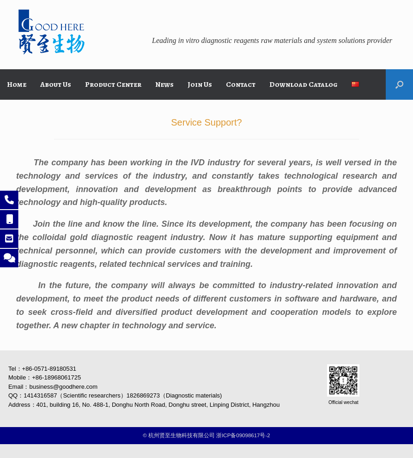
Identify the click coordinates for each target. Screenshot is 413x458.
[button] (399, 84)
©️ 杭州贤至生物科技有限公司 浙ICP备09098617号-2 (206, 435)
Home (16, 84)
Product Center (113, 84)
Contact (240, 84)
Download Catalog (303, 84)
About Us (55, 84)
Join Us (200, 84)
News (164, 84)
